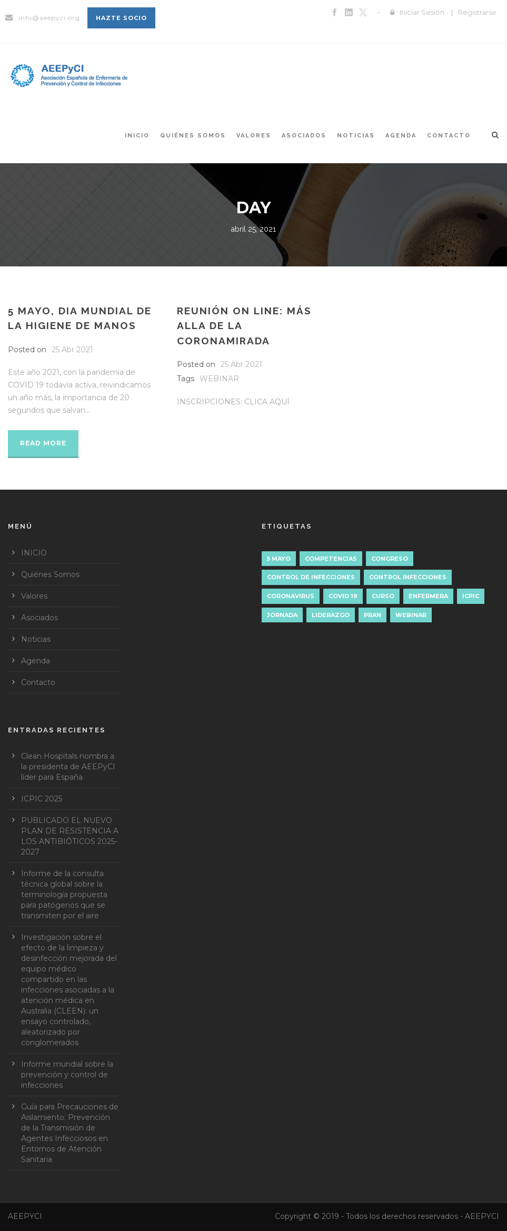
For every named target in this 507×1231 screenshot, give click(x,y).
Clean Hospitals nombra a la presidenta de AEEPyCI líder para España (68, 766)
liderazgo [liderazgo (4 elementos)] (331, 615)
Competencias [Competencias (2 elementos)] (331, 558)
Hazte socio (121, 18)
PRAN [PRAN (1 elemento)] (372, 615)
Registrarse (477, 12)
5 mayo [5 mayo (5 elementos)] (279, 558)
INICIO (137, 135)
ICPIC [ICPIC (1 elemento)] (470, 596)
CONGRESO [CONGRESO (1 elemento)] (389, 558)
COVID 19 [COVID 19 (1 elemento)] (343, 596)
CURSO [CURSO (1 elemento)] (383, 596)
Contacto (449, 135)
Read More (43, 443)
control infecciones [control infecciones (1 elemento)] (407, 577)
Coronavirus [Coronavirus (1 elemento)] (290, 596)
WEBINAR (219, 378)
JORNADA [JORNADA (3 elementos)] (282, 615)
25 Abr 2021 (72, 349)
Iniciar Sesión (422, 12)
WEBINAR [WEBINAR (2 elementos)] (410, 615)
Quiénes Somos (193, 135)
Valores (253, 135)
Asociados (304, 135)
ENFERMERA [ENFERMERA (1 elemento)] (428, 596)
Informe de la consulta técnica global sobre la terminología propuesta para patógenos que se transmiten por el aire (64, 894)
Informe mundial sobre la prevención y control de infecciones (67, 1074)
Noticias (356, 135)
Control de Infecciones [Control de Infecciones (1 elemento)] (311, 577)
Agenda (400, 135)
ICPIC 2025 (41, 798)
